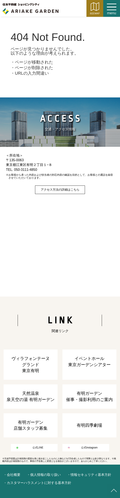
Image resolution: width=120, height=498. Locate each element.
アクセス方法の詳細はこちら (60, 189)
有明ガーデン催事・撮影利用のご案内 (89, 396)
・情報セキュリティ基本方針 (89, 475)
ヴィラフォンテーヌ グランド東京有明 (30, 364)
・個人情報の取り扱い (44, 475)
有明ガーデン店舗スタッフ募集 (31, 425)
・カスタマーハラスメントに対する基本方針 (37, 483)
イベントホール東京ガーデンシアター (89, 361)
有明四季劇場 (89, 425)
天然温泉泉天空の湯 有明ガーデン (31, 396)
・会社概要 (11, 475)
